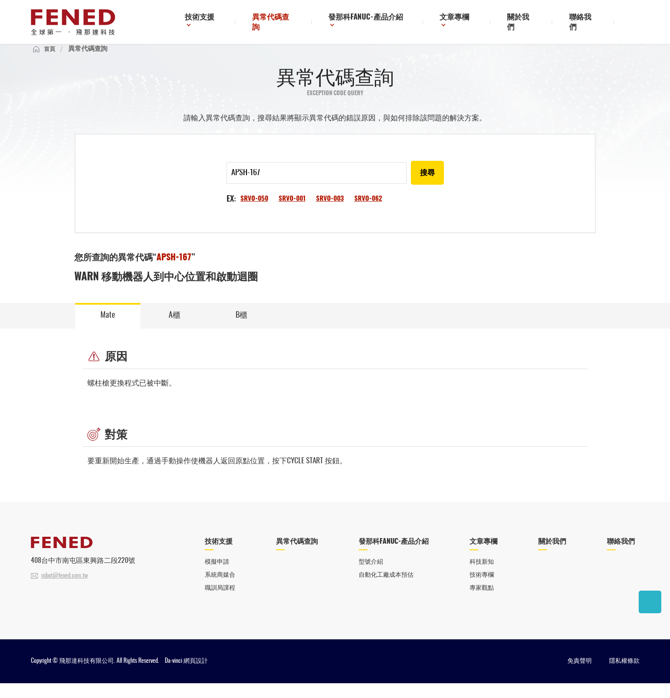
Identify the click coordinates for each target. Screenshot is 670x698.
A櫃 (174, 328)
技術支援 (233, 23)
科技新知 (483, 575)
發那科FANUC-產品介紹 (387, 23)
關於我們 (532, 23)
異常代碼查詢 (301, 23)
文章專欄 (471, 23)
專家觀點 (483, 602)
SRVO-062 (372, 210)
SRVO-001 (294, 210)
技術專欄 (483, 588)
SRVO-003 (333, 210)
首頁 (50, 59)
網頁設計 (195, 676)
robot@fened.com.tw (64, 589)
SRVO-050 (255, 210)
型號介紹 (370, 575)
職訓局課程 (221, 602)
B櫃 (241, 328)
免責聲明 (579, 676)
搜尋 (427, 185)
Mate (107, 328)
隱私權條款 (624, 676)
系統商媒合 (221, 588)
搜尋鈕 (633, 23)
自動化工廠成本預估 (386, 588)
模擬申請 (218, 575)
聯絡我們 (587, 23)
